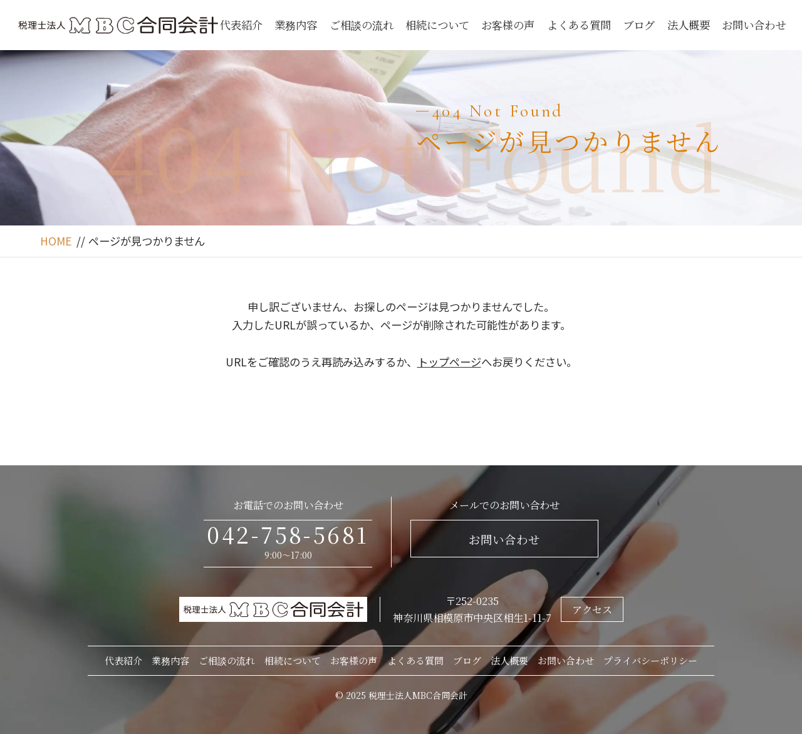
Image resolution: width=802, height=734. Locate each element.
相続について (437, 25)
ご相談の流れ (361, 25)
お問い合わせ (754, 25)
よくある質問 (579, 25)
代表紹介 (241, 25)
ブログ (639, 25)
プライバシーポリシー (650, 660)
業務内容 (295, 25)
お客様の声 (507, 25)
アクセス (592, 609)
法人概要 (688, 25)
